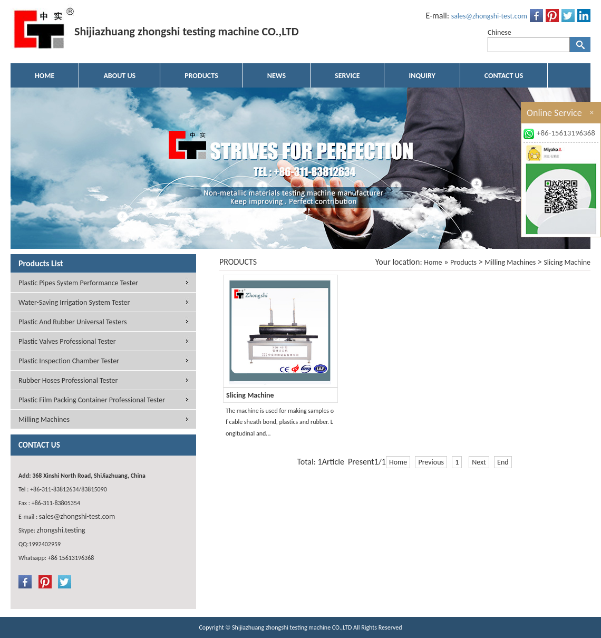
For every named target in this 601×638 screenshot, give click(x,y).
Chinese (499, 32)
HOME (44, 75)
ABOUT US (119, 75)
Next (479, 462)
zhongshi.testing (61, 530)
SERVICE (347, 75)
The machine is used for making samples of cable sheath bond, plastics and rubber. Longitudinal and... (280, 422)
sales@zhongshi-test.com (489, 16)
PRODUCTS (201, 75)
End (503, 462)
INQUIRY (422, 75)
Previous (431, 462)
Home (433, 262)
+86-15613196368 (566, 133)
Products (463, 262)
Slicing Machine (567, 262)
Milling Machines (510, 262)
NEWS (276, 75)
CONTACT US (503, 75)
